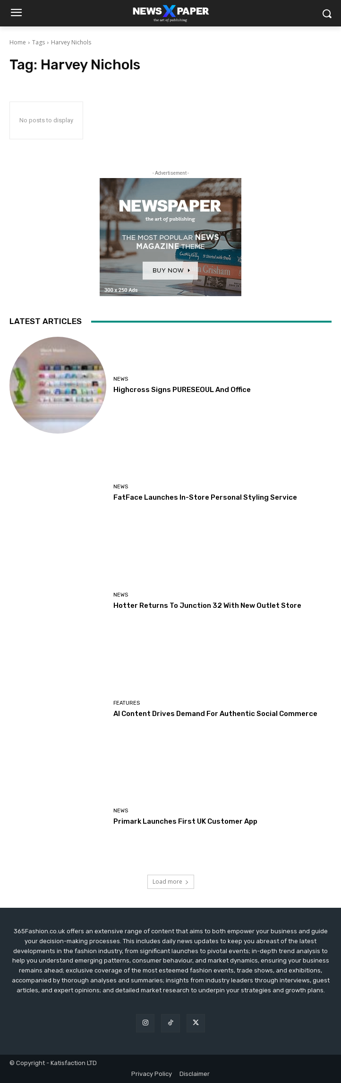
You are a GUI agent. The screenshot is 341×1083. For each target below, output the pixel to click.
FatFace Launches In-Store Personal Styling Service (205, 497)
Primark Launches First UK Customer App (185, 821)
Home (17, 42)
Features (126, 703)
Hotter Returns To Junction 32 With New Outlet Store (207, 605)
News (120, 379)
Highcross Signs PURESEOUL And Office (182, 389)
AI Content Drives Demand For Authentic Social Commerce (215, 713)
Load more (171, 882)
